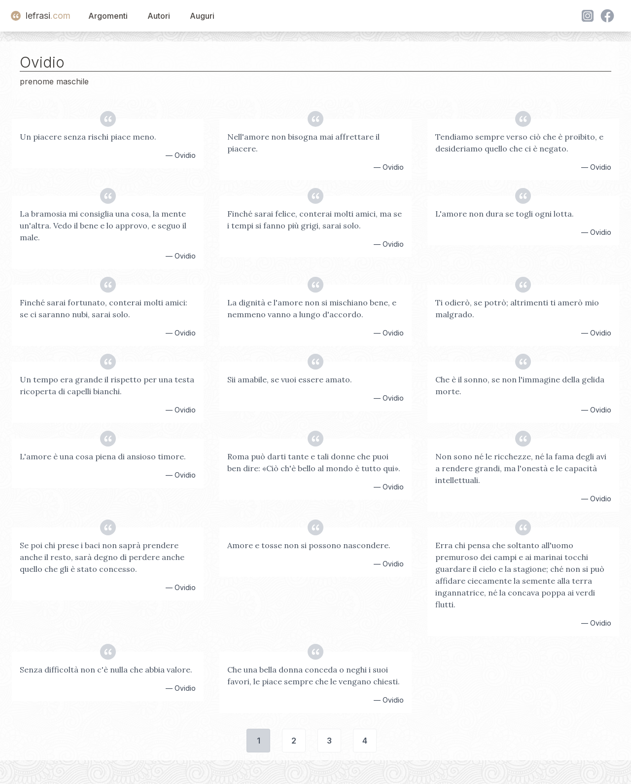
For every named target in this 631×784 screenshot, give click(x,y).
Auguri (202, 16)
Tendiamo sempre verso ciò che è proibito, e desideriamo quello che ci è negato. (519, 142)
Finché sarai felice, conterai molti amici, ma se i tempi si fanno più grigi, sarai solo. (314, 219)
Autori (158, 16)
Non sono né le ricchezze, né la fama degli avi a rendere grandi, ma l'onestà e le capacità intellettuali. (520, 468)
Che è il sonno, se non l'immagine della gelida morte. (519, 385)
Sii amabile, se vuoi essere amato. (289, 379)
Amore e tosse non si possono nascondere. (308, 545)
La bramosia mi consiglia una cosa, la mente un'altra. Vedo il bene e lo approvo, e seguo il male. (103, 225)
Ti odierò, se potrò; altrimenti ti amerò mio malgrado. (517, 308)
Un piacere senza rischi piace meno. (88, 137)
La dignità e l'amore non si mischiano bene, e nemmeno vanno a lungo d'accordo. (311, 308)
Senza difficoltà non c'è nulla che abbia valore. (106, 669)
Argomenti (108, 16)
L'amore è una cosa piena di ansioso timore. (103, 456)
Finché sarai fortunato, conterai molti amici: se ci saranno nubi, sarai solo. (103, 308)
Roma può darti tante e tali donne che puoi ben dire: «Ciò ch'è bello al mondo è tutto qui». (313, 462)
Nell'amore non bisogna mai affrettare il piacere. (303, 142)
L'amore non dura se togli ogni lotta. (504, 214)
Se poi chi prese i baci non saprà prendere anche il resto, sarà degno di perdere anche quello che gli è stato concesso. (102, 557)
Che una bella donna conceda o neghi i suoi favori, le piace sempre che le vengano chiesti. (313, 675)
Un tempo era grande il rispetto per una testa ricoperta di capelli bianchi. (107, 385)
